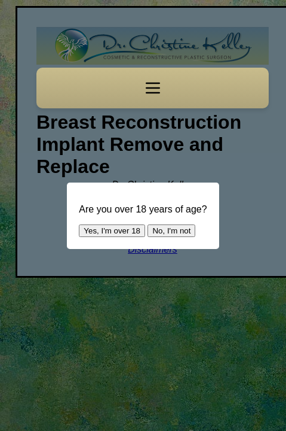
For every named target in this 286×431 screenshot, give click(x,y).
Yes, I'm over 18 (112, 230)
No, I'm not (171, 230)
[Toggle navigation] (152, 88)
